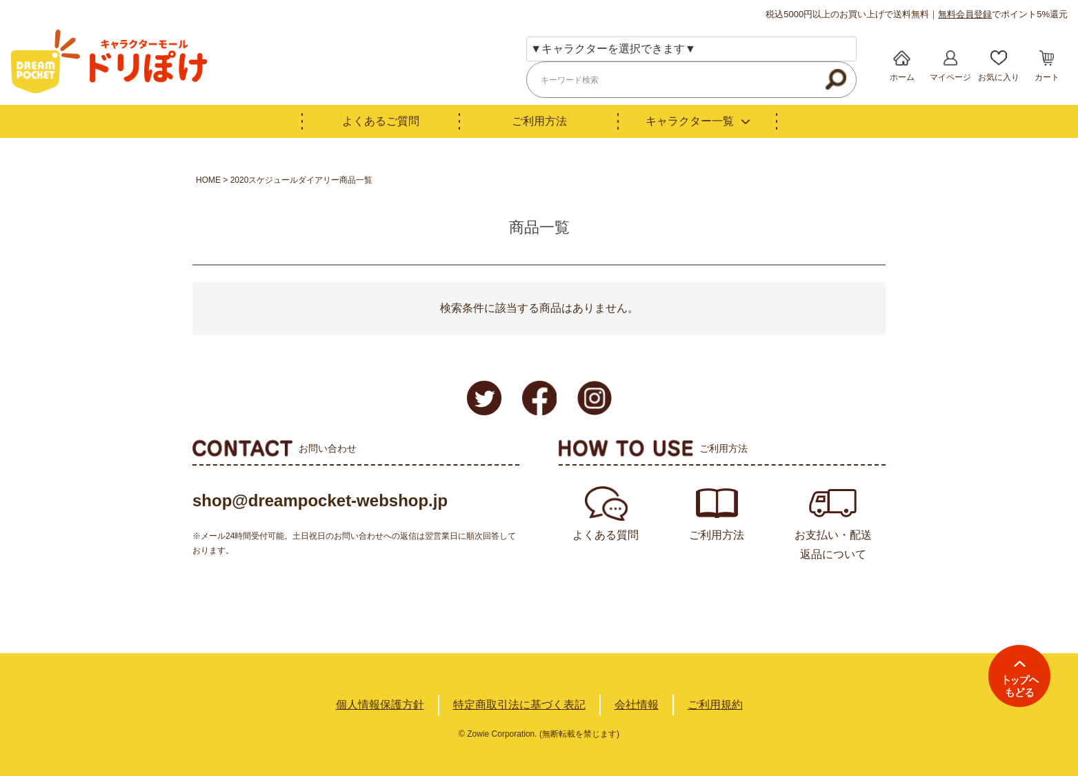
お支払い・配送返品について (833, 544)
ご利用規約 (715, 704)
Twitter (484, 398)
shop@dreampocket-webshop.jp (320, 500)
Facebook (539, 398)
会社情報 (637, 704)
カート (1047, 77)
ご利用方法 (539, 121)
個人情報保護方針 (380, 704)
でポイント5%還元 (1003, 14)
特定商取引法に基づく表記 (519, 704)
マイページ (950, 77)
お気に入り (998, 77)
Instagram (594, 398)
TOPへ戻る (1019, 676)
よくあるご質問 (380, 121)
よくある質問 (605, 535)
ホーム (902, 77)
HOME (208, 180)
